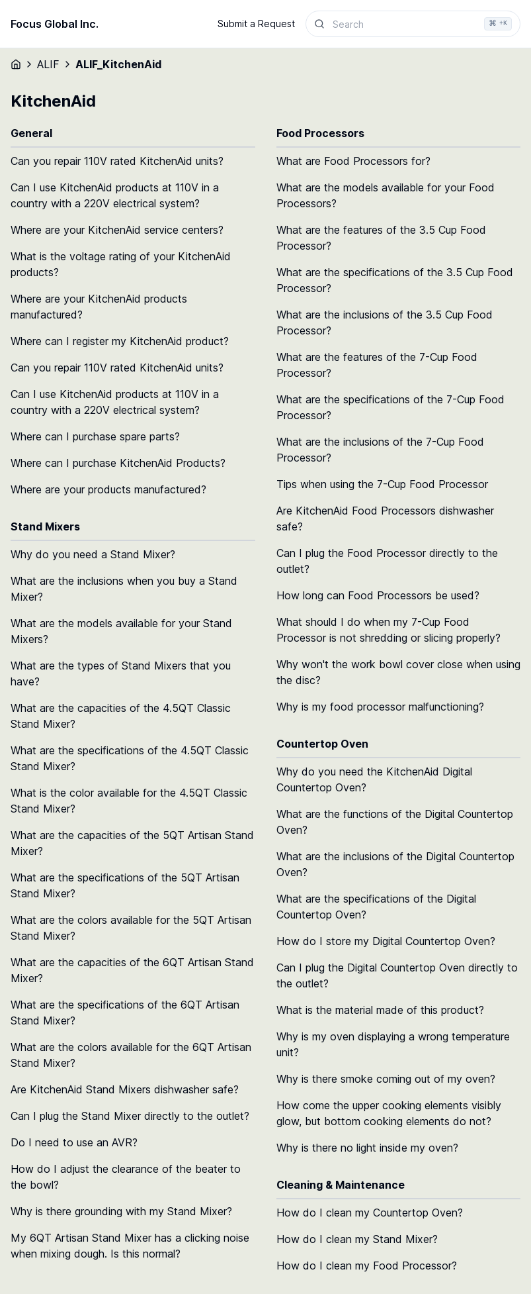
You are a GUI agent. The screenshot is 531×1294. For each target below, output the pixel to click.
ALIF (48, 64)
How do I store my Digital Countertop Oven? (385, 941)
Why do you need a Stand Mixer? (93, 554)
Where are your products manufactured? (108, 489)
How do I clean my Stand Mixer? (357, 1239)
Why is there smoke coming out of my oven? (385, 1078)
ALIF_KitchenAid (118, 64)
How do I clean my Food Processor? (366, 1265)
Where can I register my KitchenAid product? (120, 341)
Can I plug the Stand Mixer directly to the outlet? (130, 1115)
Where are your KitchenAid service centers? (117, 229)
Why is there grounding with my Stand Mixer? (121, 1211)
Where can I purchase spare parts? (95, 436)
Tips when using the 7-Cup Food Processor (382, 484)
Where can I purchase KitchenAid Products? (118, 463)
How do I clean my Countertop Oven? (369, 1212)
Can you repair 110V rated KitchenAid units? (117, 161)
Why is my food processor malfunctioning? (380, 706)
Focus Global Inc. (55, 23)
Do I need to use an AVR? (74, 1142)
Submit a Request (256, 23)
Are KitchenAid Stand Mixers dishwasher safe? (125, 1089)
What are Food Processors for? (353, 161)
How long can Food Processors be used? (377, 595)
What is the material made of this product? (380, 1010)
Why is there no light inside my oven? (367, 1147)
